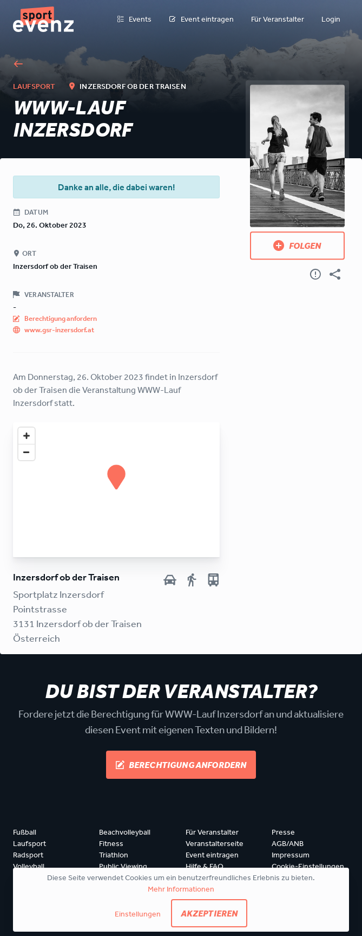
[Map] (116, 489)
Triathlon (113, 855)
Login (330, 19)
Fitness (111, 843)
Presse (283, 832)
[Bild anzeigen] (297, 156)
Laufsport (29, 843)
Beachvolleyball (124, 832)
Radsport (28, 855)
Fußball (24, 832)
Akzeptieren (209, 913)
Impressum (291, 855)
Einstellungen (138, 914)
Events (134, 19)
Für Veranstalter (277, 19)
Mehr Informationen (181, 889)
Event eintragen (201, 19)
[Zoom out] (26, 452)
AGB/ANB (288, 843)
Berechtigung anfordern (181, 764)
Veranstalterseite (214, 843)
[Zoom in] (26, 436)
